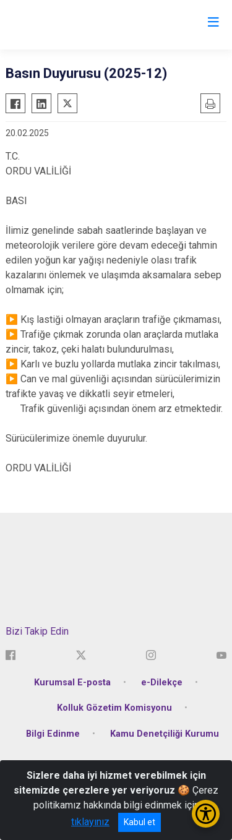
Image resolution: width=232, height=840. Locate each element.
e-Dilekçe (162, 682)
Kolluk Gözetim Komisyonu (114, 708)
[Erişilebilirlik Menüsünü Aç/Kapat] (206, 814)
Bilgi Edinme (53, 734)
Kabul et (139, 822)
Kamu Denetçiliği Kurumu (164, 734)
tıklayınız (90, 822)
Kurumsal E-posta (72, 682)
